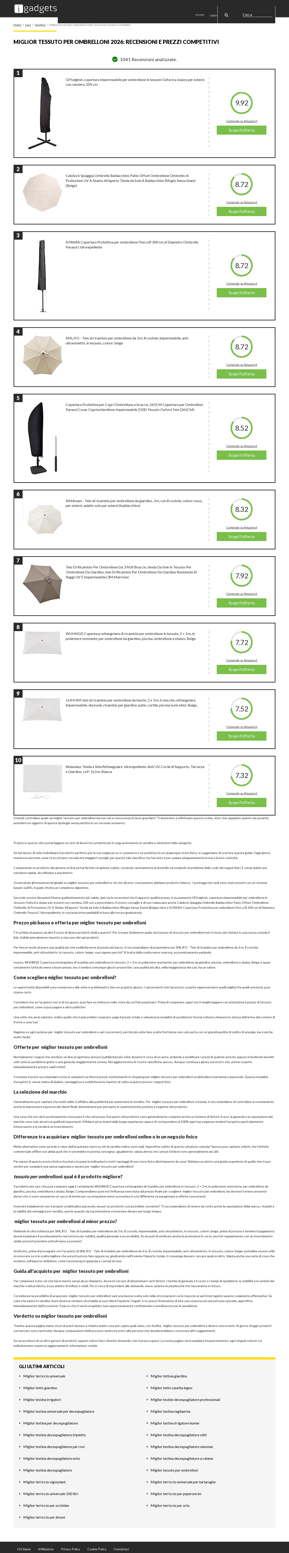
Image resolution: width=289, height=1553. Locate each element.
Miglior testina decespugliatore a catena (182, 1455)
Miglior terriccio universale (44, 1372)
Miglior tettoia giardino (169, 1372)
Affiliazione (46, 1546)
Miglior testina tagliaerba (170, 1408)
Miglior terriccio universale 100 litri (50, 1490)
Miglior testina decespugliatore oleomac (182, 1443)
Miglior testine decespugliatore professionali (185, 1396)
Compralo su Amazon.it (241, 117)
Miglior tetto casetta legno (171, 1384)
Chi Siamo (24, 1546)
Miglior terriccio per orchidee (46, 1502)
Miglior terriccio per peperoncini (176, 1490)
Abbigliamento (224, 6)
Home (203, 6)
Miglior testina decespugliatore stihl (179, 1431)
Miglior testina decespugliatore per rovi (54, 1443)
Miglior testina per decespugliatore (50, 1419)
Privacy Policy (70, 1546)
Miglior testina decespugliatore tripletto (54, 1431)
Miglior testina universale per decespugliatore (58, 1408)
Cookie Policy (96, 1546)
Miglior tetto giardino (40, 1384)
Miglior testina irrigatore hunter (175, 1419)
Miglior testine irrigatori (42, 1396)
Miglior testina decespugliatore (47, 1467)
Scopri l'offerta (241, 126)
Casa (246, 6)
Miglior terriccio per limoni (44, 1514)
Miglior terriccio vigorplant (44, 1478)
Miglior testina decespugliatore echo (51, 1455)
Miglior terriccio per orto (170, 1502)
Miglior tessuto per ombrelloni (174, 1467)
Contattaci (121, 1546)
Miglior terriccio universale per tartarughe (183, 1478)
